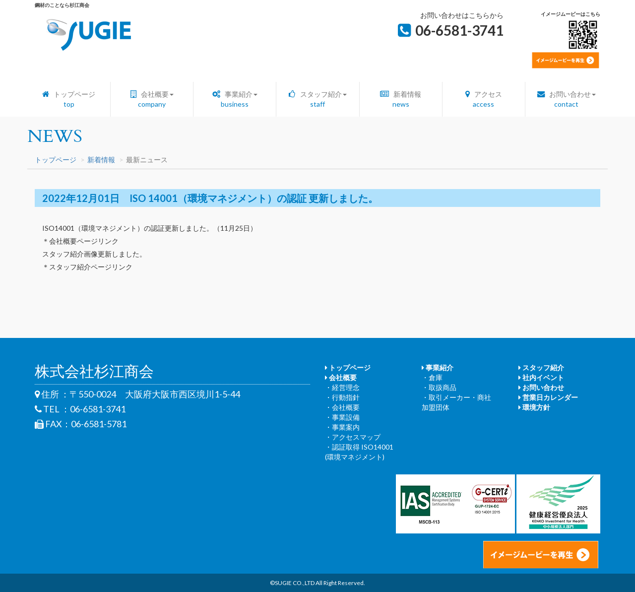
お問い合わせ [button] (566, 99)
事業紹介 (437, 367)
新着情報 (400, 99)
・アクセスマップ (353, 437)
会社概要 (341, 377)
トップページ (68, 99)
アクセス (483, 99)
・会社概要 (342, 407)
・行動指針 (342, 397)
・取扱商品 (439, 387)
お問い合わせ (541, 387)
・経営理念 (342, 387)
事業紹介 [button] (234, 99)
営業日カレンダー (548, 397)
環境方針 (534, 407)
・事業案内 (342, 427)
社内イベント (541, 377)
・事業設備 (342, 417)
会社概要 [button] (152, 99)
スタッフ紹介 (541, 367)
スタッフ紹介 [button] (317, 99)
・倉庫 (432, 377)
